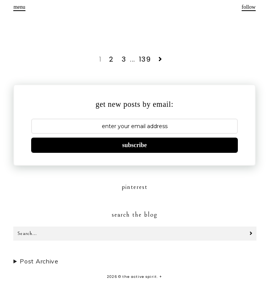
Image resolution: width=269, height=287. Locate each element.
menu (19, 7)
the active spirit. (140, 276)
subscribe (134, 145)
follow (249, 7)
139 (145, 59)
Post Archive (39, 261)
